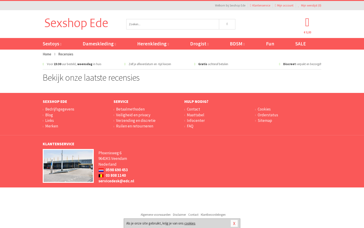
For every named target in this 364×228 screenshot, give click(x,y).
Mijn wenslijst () (309, 5)
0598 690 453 (113, 169)
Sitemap (265, 120)
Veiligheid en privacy (133, 114)
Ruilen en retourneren (134, 126)
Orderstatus (268, 114)
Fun (270, 44)
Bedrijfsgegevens (59, 109)
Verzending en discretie (136, 120)
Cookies (264, 109)
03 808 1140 (112, 175)
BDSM (237, 44)
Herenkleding (153, 44)
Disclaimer (179, 215)
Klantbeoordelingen (213, 215)
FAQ (190, 126)
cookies (189, 223)
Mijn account (284, 5)
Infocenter (196, 120)
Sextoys (52, 44)
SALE (300, 44)
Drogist (199, 44)
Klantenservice (260, 5)
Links (49, 120)
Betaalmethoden (130, 109)
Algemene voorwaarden (156, 215)
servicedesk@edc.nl (116, 181)
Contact (193, 109)
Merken (51, 126)
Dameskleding (99, 44)
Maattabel (195, 114)
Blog (49, 114)
